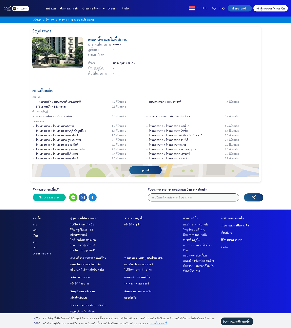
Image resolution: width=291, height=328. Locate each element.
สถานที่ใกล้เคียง (42, 90)
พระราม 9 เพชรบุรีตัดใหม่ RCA (143, 258)
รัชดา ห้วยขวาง (80, 277)
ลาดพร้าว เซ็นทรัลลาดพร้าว (88, 258)
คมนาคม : (37, 97)
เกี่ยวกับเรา (227, 232)
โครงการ (113, 8)
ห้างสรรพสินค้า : (41, 111)
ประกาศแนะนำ (69, 8)
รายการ (63, 19)
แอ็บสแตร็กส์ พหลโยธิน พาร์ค (87, 269)
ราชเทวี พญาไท (134, 218)
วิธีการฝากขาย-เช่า (231, 240)
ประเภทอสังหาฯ (93, 8)
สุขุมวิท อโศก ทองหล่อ (84, 218)
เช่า (35, 229)
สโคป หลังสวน (78, 297)
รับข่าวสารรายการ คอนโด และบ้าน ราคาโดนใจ (177, 189)
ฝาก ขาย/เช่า (239, 8)
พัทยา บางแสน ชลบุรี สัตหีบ (87, 305)
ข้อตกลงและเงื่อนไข (232, 218)
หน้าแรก (51, 8)
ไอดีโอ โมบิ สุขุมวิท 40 (83, 250)
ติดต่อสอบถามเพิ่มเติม (46, 189)
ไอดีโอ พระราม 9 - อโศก (138, 269)
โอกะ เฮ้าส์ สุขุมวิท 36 (82, 245)
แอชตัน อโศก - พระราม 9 (138, 264)
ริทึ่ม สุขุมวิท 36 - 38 (81, 229)
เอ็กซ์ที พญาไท (132, 224)
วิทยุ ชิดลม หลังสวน (82, 291)
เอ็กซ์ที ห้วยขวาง (79, 283)
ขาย (35, 224)
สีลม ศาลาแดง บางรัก (138, 291)
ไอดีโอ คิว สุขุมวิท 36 (82, 224)
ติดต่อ (125, 8)
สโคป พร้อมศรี (78, 235)
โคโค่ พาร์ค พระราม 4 (136, 283)
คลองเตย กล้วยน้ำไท (137, 277)
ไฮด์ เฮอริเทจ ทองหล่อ (83, 240)
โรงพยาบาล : (39, 121)
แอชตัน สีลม (131, 297)
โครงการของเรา (42, 253)
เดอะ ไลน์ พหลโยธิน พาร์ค (85, 264)
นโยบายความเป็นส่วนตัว (235, 225)
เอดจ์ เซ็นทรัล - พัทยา (82, 311)
